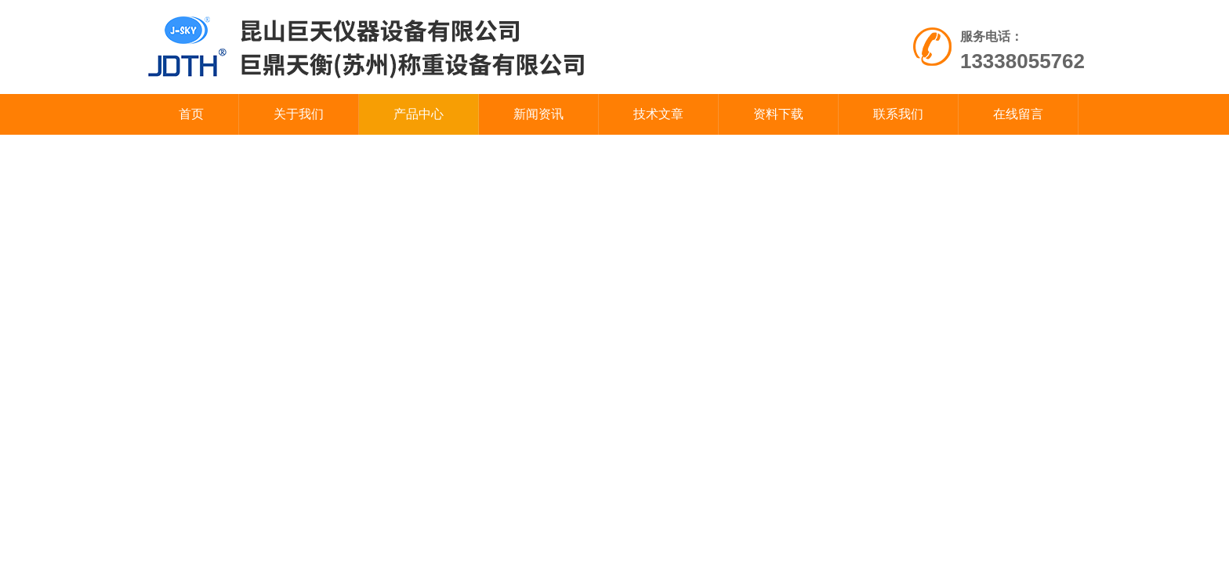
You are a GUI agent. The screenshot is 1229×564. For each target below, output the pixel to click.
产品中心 (418, 114)
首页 (191, 114)
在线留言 (1018, 114)
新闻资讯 (538, 114)
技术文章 (658, 114)
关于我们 (299, 114)
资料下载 (778, 114)
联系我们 (898, 114)
